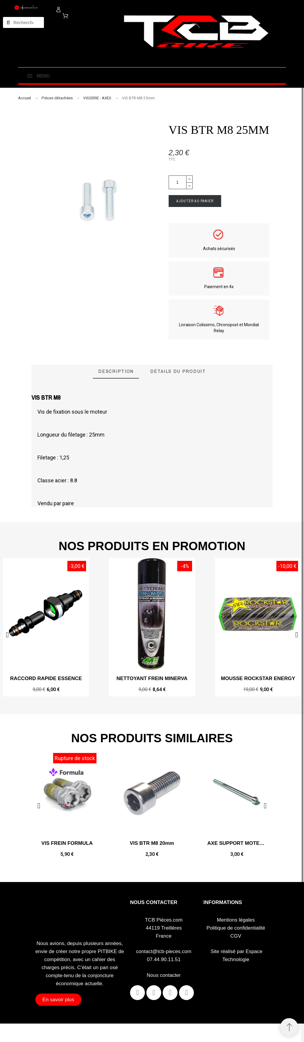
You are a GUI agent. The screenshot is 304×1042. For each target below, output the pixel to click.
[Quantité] (177, 182)
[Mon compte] (58, 9)
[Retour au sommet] (289, 1027)
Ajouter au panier (194, 201)
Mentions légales (236, 920)
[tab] (116, 372)
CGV (235, 936)
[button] (296, 634)
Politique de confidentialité (236, 928)
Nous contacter (163, 975)
